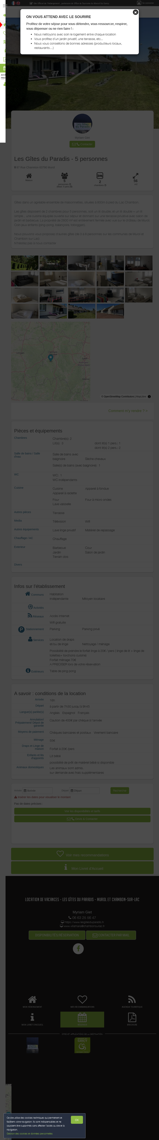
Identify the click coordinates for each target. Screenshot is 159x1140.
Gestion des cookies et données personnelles (30, 1133)
